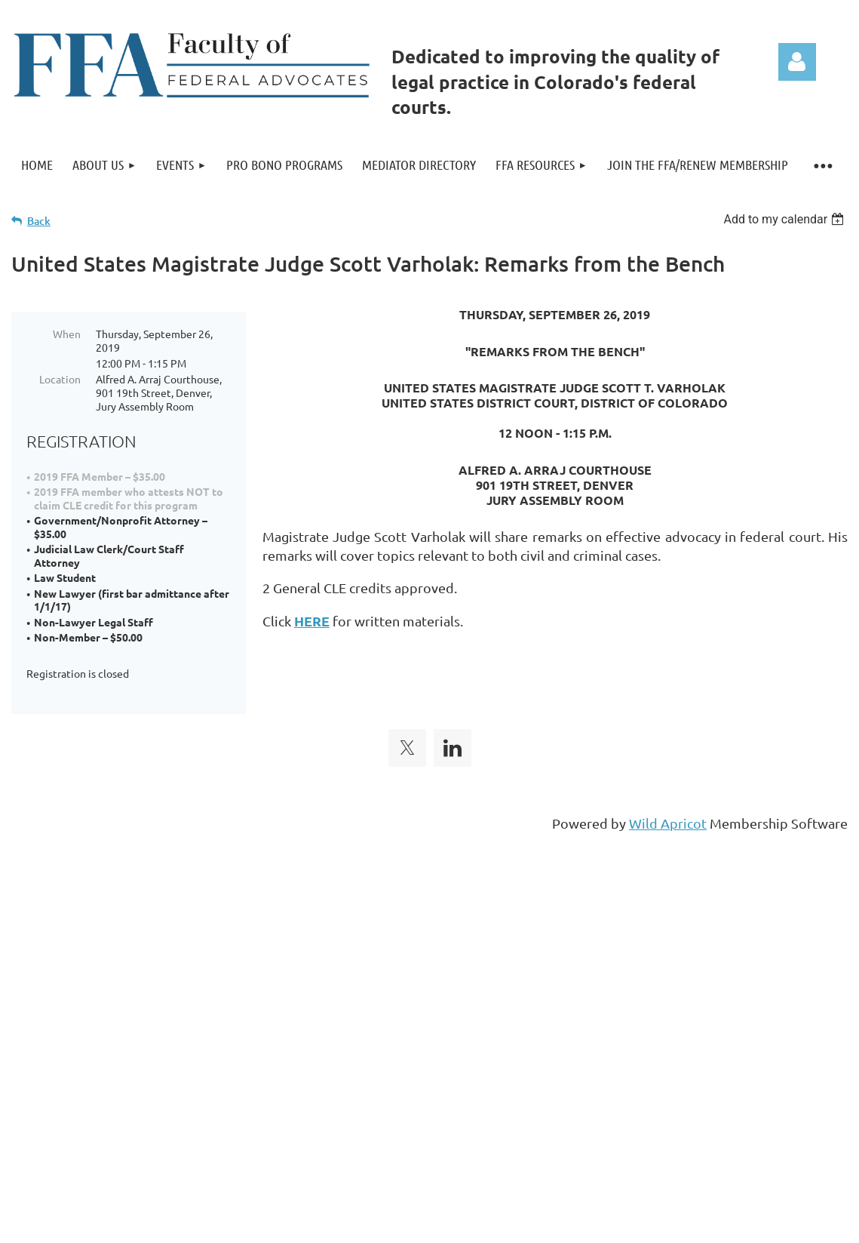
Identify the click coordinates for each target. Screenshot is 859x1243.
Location (60, 379)
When (67, 333)
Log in (797, 62)
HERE (312, 620)
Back (39, 221)
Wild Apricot (668, 806)
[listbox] (785, 219)
